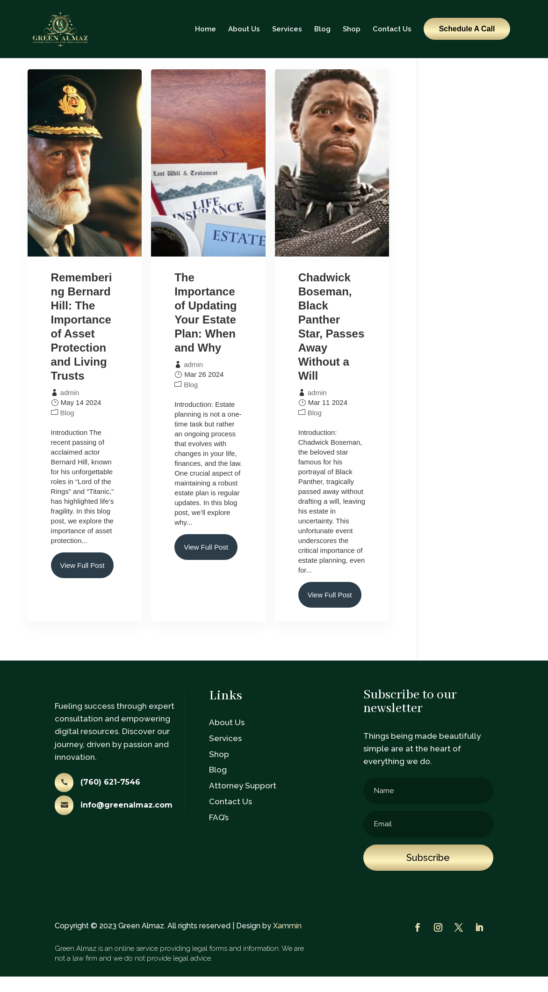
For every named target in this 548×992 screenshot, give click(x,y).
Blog (322, 29)
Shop (352, 29)
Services (287, 29)
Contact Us (392, 29)
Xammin (287, 941)
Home (205, 29)
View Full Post (82, 581)
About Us (244, 29)
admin (69, 408)
